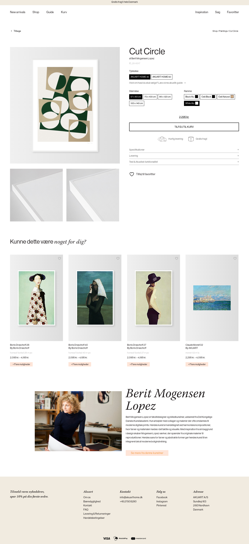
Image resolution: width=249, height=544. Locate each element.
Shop (36, 12)
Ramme (188, 91)
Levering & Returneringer (96, 513)
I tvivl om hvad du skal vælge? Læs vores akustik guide (156, 82)
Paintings (223, 31)
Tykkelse (133, 71)
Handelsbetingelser (94, 517)
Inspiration (201, 12)
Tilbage (17, 31)
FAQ (85, 509)
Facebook (161, 497)
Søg (217, 12)
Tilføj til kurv (184, 126)
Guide (50, 12)
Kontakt (87, 505)
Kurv (64, 12)
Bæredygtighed (91, 501)
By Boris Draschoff (19, 348)
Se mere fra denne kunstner (147, 453)
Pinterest (161, 505)
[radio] (139, 77)
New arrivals (17, 12)
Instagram (162, 501)
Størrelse (134, 91)
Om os (86, 497)
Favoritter (233, 12)
